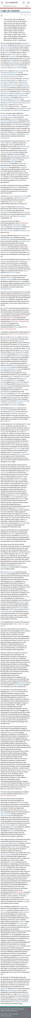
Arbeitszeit (4, 395)
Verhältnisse (16, 71)
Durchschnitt (14, 119)
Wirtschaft (6, 47)
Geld (8, 121)
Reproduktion (23, 523)
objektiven (10, 732)
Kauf (24, 431)
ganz (28, 350)
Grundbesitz (14, 894)
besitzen (11, 348)
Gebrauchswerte (25, 102)
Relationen (16, 82)
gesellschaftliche (20, 108)
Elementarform (5, 167)
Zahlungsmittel (5, 212)
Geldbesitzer (15, 121)
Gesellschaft (23, 167)
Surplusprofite (20, 892)
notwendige (4, 369)
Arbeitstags (24, 535)
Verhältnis (13, 54)
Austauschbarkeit (5, 106)
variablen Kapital (15, 847)
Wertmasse (10, 611)
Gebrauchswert (21, 93)
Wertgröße (14, 397)
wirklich (24, 350)
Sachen (21, 54)
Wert (24, 71)
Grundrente (26, 899)
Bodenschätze (4, 78)
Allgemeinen (17, 480)
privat (14, 132)
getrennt (11, 376)
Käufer (2, 117)
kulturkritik (12, 2)
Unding (23, 352)
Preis (2, 72)
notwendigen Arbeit (24, 241)
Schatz (9, 134)
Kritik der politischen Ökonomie (19, 1001)
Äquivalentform (16, 101)
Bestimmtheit (17, 382)
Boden (21, 990)
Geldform (16, 84)
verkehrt (3, 108)
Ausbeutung (26, 285)
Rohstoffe (11, 78)
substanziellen (4, 74)
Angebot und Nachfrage (16, 66)
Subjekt (21, 124)
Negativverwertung (11, 272)
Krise (10, 934)
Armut (11, 994)
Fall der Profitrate (21, 923)
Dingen (11, 152)
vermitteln (19, 67)
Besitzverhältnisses (19, 508)
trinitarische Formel (22, 994)
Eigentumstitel (24, 84)
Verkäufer (3, 143)
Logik (4, 43)
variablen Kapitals (13, 609)
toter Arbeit (21, 553)
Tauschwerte (12, 56)
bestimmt (14, 380)
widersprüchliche (20, 206)
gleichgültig (4, 173)
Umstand (12, 497)
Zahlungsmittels (20, 115)
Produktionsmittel (22, 401)
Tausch (8, 52)
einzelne (4, 99)
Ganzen (17, 327)
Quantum (3, 431)
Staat (21, 281)
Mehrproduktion (23, 223)
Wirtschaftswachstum (24, 230)
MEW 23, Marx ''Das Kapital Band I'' (18, 334)
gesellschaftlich (14, 413)
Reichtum (21, 163)
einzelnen (24, 82)
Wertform (25, 58)
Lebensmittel (10, 117)
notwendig (12, 230)
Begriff (2, 371)
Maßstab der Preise (23, 198)
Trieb (25, 910)
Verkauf (3, 87)
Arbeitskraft (18, 180)
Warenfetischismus (22, 146)
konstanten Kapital (23, 602)
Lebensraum (9, 277)
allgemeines (27, 122)
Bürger (27, 283)
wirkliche (9, 148)
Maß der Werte (23, 196)
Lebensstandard (12, 403)
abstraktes (3, 384)
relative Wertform (14, 99)
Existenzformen (5, 82)
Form (9, 97)
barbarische (5, 299)
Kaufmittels (4, 121)
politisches (26, 894)
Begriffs (3, 391)
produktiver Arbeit (6, 239)
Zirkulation (13, 411)
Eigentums (27, 158)
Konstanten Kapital (6, 854)
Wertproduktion (16, 225)
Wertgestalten (15, 102)
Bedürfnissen (22, 376)
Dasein (8, 93)
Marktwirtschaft (23, 45)
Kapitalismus (14, 80)
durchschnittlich (13, 404)
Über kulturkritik (13, 1014)
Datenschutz (4, 1014)
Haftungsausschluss (6, 1016)
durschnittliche (18, 393)
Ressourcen (16, 76)
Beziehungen (12, 74)
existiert (5, 378)
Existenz (3, 66)
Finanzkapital (21, 683)
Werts (2, 76)
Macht (24, 901)
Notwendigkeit (12, 517)
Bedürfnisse (19, 50)
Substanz (22, 389)
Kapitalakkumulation (8, 572)
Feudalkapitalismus (6, 289)
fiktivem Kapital (5, 261)
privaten (25, 80)
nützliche (22, 498)
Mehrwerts (12, 533)
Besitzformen (4, 988)
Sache (7, 339)
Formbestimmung (5, 163)
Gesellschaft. (25, 337)
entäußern (12, 178)
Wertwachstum (5, 230)
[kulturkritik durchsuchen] (15, 6)
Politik (4, 283)
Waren (6, 49)
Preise (11, 60)
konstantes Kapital (6, 813)
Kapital (2, 86)
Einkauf (24, 86)
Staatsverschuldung (6, 279)
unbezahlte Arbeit (17, 227)
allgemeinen (9, 76)
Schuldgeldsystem (23, 261)
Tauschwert (4, 356)
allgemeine (16, 95)
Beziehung (6, 95)
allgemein (6, 104)
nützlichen (21, 341)
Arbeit (11, 62)
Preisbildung (20, 802)
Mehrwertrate (20, 607)
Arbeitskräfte (4, 80)
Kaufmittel (5, 132)
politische (22, 921)
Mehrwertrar (4, 247)
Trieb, (25, 519)
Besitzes (17, 565)
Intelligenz (20, 403)
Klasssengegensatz (18, 998)
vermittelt (23, 91)
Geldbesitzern (24, 130)
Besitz (18, 957)
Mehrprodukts (4, 815)
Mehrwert (3, 227)
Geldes (27, 110)
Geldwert (25, 270)
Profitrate (16, 825)
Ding (20, 350)
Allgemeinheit (4, 101)
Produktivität (23, 235)
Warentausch (15, 72)
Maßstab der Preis (16, 448)
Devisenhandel (14, 691)
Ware (13, 93)
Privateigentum (5, 138)
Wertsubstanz (4, 393)
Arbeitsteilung (11, 369)
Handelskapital (19, 684)
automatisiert (17, 495)
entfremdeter (13, 156)
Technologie (25, 78)
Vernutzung (4, 912)
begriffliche (6, 308)
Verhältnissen (4, 67)
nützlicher (15, 365)
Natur (21, 76)
